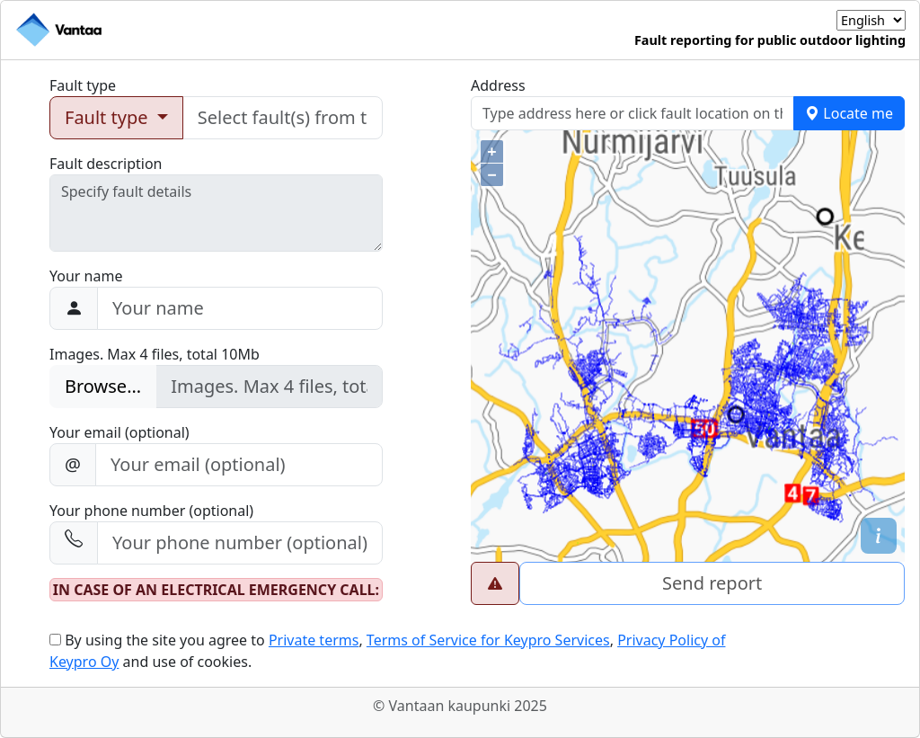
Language (803, 20)
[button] (879, 536)
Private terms (314, 640)
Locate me (849, 113)
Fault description (106, 163)
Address (498, 85)
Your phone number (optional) (151, 510)
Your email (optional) (119, 432)
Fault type (82, 85)
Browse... (103, 386)
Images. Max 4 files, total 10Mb (154, 354)
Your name (85, 276)
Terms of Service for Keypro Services (488, 640)
